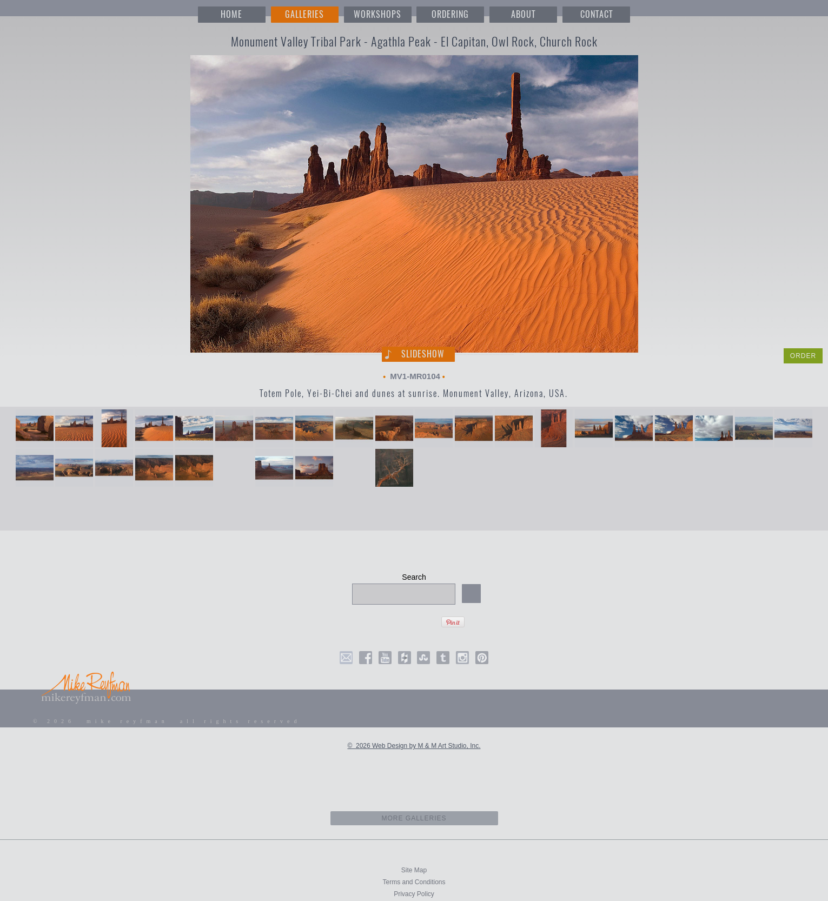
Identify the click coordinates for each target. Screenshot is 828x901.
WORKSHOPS (377, 14)
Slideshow (423, 354)
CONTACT (596, 14)
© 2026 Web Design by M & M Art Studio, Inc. (413, 746)
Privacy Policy (414, 894)
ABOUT (523, 14)
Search (414, 577)
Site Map (414, 870)
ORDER (803, 356)
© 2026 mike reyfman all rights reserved (167, 721)
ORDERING (450, 14)
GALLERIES (304, 14)
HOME (231, 14)
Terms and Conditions (413, 882)
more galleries (414, 818)
